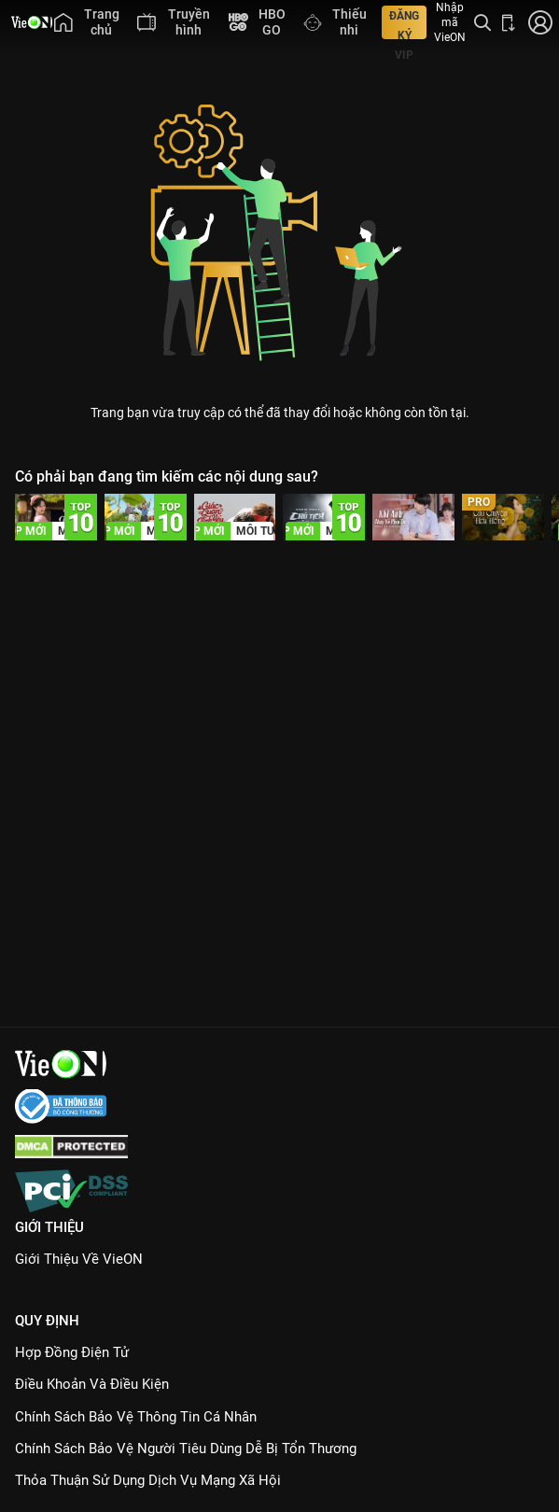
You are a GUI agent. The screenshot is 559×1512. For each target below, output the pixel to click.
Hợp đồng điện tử (72, 1352)
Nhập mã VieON (450, 22)
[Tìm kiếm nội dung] (482, 22)
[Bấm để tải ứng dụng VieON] (508, 22)
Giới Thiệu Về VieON (79, 1259)
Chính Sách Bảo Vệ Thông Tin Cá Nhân (136, 1416)
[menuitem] (86, 22)
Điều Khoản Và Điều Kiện (92, 1384)
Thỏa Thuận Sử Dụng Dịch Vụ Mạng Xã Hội (148, 1480)
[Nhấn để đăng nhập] (538, 22)
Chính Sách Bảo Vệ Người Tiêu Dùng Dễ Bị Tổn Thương (185, 1448)
